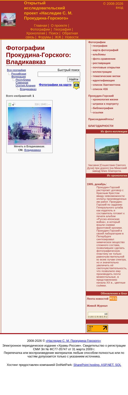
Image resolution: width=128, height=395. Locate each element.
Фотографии (40, 29)
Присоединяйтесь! (101, 119)
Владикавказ (28, 89)
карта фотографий (105, 50)
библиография (103, 108)
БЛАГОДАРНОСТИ (100, 125)
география (100, 45)
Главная (40, 25)
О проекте (59, 25)
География (62, 29)
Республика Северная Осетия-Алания (25, 82)
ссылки (98, 112)
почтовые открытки (106, 67)
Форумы (44, 37)
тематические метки (106, 76)
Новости (72, 37)
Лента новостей (98, 298)
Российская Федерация (18, 75)
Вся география (16, 70)
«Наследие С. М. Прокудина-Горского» (73, 341)
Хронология (35, 33)
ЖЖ (58, 37)
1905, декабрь (96, 184)
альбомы (99, 54)
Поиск (53, 33)
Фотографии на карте (55, 84)
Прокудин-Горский (101, 95)
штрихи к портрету (106, 103)
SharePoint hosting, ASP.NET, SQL (97, 365)
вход (119, 7)
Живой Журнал (97, 305)
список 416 (100, 89)
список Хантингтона (106, 84)
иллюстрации (102, 71)
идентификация (104, 80)
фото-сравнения (104, 58)
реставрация (101, 63)
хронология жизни (105, 99)
